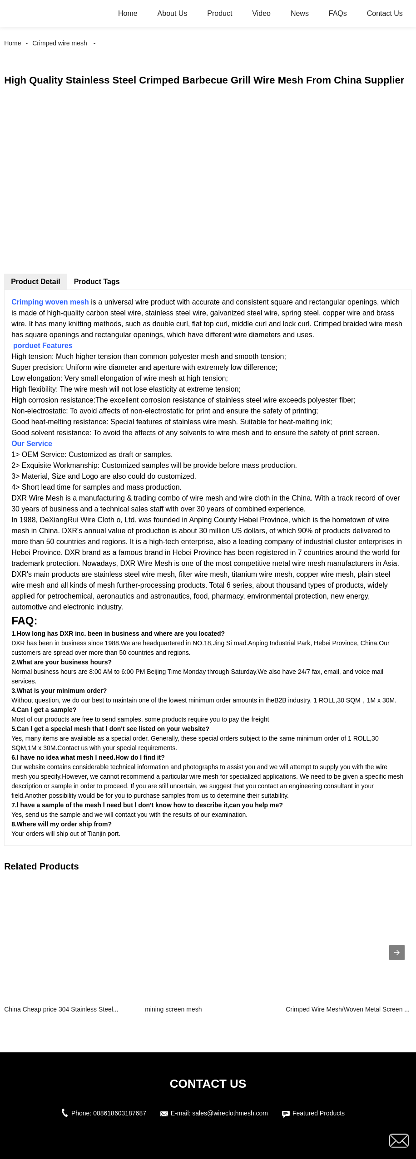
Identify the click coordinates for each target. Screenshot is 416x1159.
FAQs (338, 13)
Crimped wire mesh (59, 43)
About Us (173, 13)
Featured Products (318, 1113)
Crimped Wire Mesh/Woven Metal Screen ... (348, 1009)
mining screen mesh (173, 1009)
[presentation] (397, 952)
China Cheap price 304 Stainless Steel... (61, 1009)
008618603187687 (119, 1113)
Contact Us (385, 13)
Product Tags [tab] (97, 281)
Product (219, 13)
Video (261, 13)
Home (128, 13)
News (300, 13)
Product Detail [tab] (35, 281)
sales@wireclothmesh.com (230, 1113)
